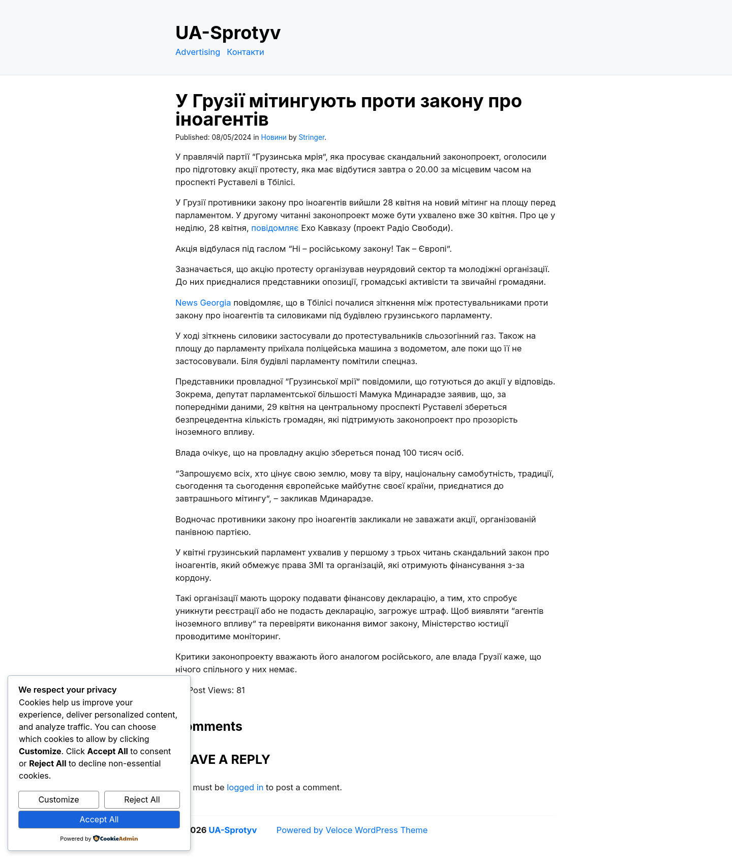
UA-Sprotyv (228, 32)
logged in (245, 787)
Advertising (197, 52)
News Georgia (203, 303)
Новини (274, 137)
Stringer (312, 137)
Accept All (99, 819)
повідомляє (274, 228)
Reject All (142, 799)
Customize (58, 799)
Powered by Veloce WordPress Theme (352, 830)
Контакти (245, 52)
